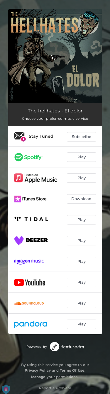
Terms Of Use (72, 370)
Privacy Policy (38, 370)
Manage (38, 377)
